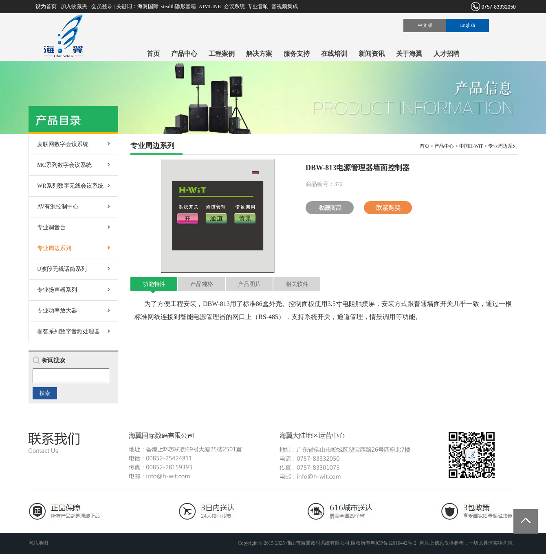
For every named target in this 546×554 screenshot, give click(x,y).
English (467, 25)
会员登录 (101, 6)
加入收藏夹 (74, 6)
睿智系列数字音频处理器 (68, 331)
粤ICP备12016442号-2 (393, 543)
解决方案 (259, 53)
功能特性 (154, 284)
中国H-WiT (471, 146)
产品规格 (201, 284)
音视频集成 (284, 6)
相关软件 (297, 284)
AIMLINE (210, 6)
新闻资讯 (372, 53)
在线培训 (334, 53)
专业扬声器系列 (57, 290)
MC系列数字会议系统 (64, 165)
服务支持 (297, 53)
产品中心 (184, 53)
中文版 (425, 25)
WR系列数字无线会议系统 (70, 186)
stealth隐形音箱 (178, 6)
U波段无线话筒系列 (62, 269)
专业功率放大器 (57, 311)
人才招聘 (447, 53)
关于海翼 (409, 53)
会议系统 (234, 6)
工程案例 (222, 53)
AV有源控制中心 (58, 207)
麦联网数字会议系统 (62, 144)
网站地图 (38, 543)
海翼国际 (148, 6)
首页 (153, 53)
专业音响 (258, 6)
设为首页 (46, 6)
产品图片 (249, 284)
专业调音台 (51, 227)
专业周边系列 (54, 248)
